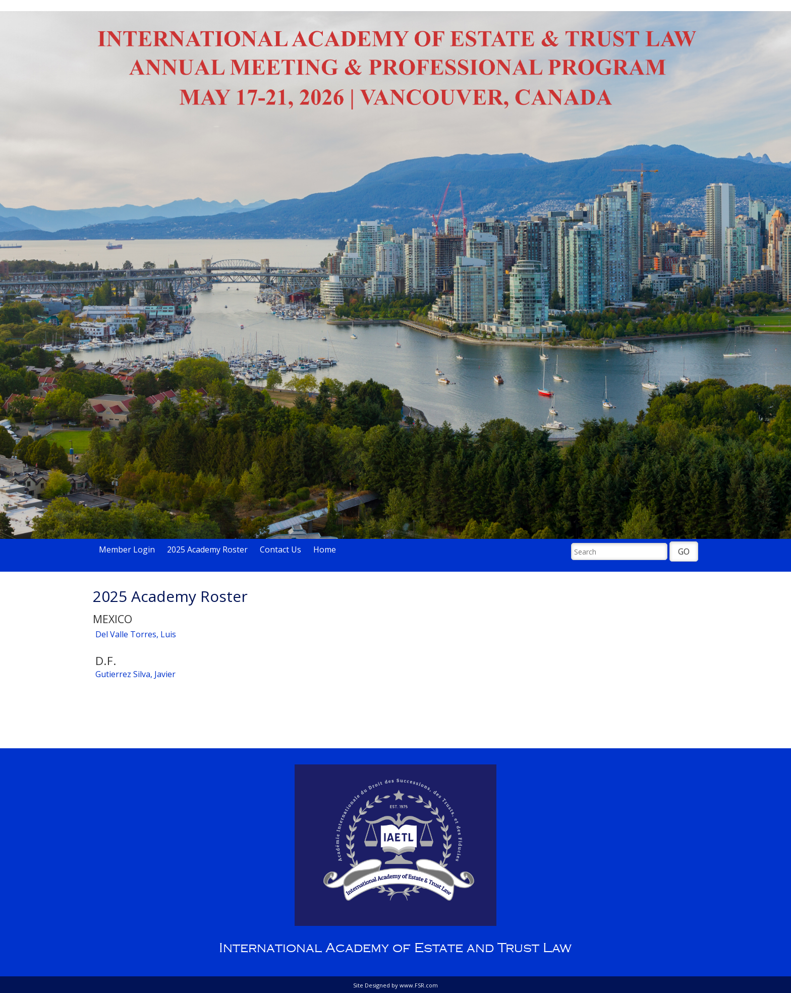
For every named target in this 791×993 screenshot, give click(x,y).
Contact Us (280, 549)
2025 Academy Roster (207, 549)
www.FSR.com (419, 985)
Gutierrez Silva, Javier (135, 674)
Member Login (127, 549)
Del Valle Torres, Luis (135, 634)
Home (324, 549)
